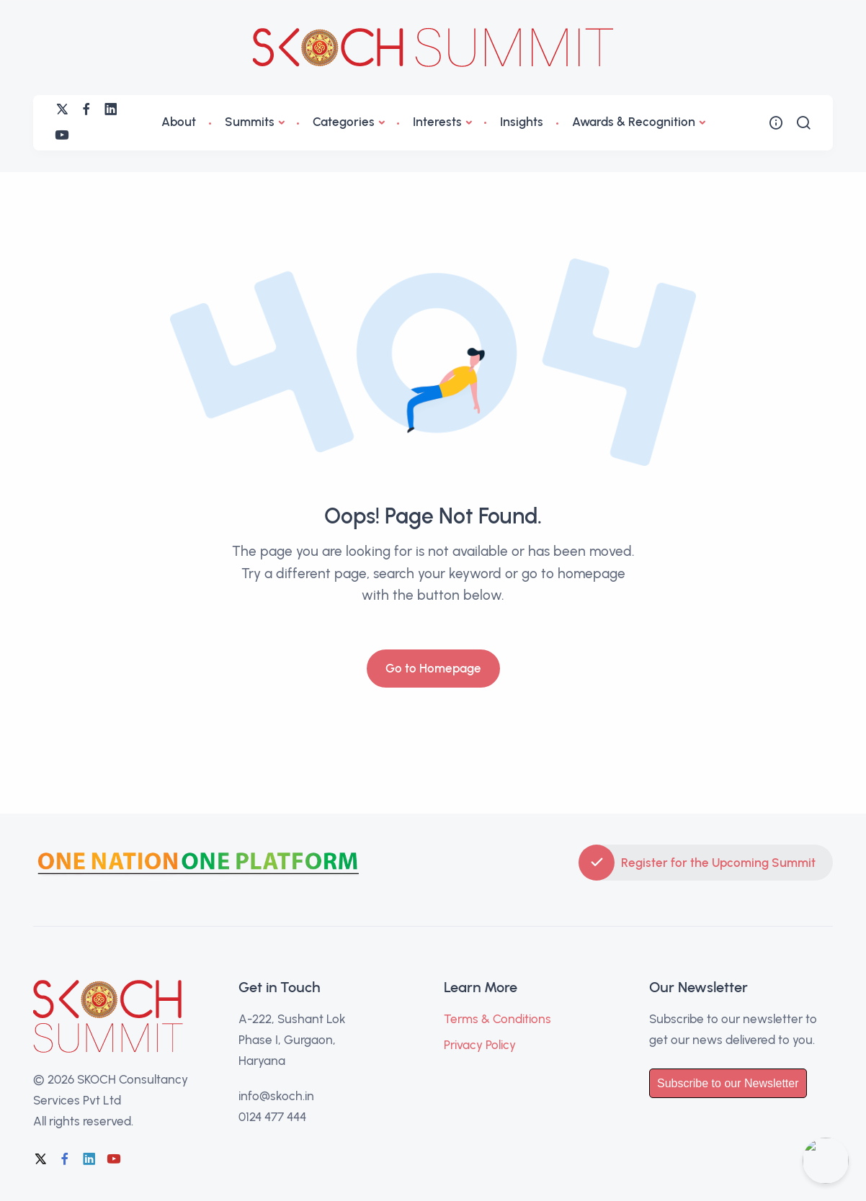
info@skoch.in (276, 1096)
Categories (344, 121)
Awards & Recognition (633, 121)
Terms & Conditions (497, 1019)
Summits (249, 121)
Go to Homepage (433, 668)
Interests (437, 121)
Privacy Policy (480, 1045)
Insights (521, 121)
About (178, 121)
